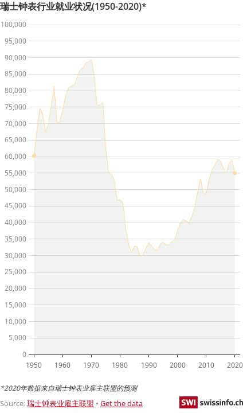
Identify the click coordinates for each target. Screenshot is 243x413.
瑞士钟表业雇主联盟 (60, 403)
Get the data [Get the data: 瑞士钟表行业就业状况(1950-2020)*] (121, 403)
